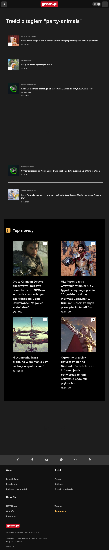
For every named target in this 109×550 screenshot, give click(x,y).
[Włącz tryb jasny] (96, 4)
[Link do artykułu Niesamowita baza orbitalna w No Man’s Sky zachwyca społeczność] (30, 345)
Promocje (11, 516)
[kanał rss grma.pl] (90, 459)
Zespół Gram (12, 479)
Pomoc (57, 479)
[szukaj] (4, 4)
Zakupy (58, 506)
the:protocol (60, 511)
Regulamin (11, 484)
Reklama (58, 484)
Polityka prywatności (16, 489)
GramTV (10, 511)
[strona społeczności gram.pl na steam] (76, 459)
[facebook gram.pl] (33, 459)
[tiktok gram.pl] (18, 459)
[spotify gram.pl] (62, 459)
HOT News (11, 506)
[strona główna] (50, 4)
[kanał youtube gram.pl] (47, 459)
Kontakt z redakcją (63, 489)
